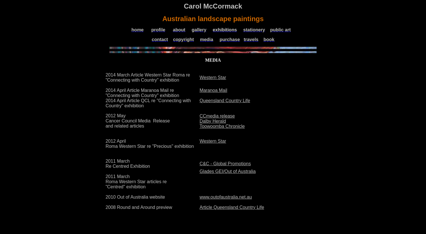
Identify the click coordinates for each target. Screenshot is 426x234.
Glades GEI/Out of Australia (227, 171)
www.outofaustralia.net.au (225, 197)
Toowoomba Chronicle (222, 126)
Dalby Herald (212, 121)
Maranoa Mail (213, 90)
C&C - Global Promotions (225, 163)
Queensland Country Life (224, 100)
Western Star (212, 77)
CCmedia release (217, 116)
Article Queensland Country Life (231, 207)
